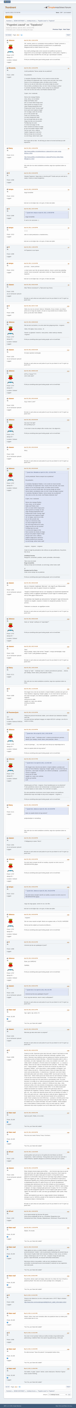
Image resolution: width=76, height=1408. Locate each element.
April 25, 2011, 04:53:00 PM (31, 914)
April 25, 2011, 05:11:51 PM (31, 942)
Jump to (45, 1394)
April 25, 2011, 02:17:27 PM (31, 759)
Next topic (66, 29)
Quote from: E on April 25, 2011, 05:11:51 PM (39, 990)
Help (57, 1406)
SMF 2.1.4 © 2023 (8, 1406)
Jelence (11, 40)
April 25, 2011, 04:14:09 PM (31, 838)
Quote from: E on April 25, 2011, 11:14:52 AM (39, 763)
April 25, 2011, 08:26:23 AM (31, 618)
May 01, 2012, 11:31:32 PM (30, 1332)
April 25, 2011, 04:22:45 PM (31, 859)
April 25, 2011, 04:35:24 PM (31, 886)
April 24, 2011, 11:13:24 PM (31, 263)
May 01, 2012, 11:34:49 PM (30, 1349)
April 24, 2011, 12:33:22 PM (31, 68)
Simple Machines (17, 1406)
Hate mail (12, 1010)
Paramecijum (14, 712)
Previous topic (57, 29)
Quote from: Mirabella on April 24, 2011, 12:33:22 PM (41, 472)
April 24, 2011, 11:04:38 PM (31, 227)
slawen (11, 285)
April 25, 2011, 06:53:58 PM (31, 1132)
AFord (11, 1152)
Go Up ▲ (70, 1406)
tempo (11, 189)
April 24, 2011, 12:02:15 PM (31, 40)
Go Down (8, 35)
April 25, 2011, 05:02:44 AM (31, 284)
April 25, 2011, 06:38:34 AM (31, 349)
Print (68, 35)
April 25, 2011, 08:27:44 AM (31, 646)
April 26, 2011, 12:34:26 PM (31, 1168)
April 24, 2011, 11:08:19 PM (31, 247)
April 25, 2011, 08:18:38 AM (31, 447)
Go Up (7, 1386)
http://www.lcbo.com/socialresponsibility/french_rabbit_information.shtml (45, 1302)
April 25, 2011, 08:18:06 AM (31, 419)
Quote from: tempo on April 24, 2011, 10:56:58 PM (40, 212)
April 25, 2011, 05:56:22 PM (31, 1029)
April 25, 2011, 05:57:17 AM (31, 305)
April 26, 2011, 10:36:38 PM (31, 1211)
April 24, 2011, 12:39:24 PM (31, 148)
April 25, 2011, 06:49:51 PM (31, 1112)
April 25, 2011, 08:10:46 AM (31, 398)
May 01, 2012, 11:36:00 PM (30, 1368)
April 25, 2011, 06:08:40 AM (31, 322)
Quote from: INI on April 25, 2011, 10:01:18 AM (39, 733)
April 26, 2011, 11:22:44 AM (31, 1151)
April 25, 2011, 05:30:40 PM (31, 958)
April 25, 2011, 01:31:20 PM (31, 712)
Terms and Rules (63, 1406)
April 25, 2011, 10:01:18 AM (31, 667)
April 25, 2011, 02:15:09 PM (31, 729)
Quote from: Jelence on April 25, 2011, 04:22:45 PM (41, 890)
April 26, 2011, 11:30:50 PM (31, 1227)
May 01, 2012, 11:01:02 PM (30, 1295)
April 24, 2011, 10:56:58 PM (31, 189)
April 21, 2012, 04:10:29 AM (31, 1247)
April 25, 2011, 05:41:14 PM (31, 1009)
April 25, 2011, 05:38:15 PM (31, 985)
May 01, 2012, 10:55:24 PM (30, 1275)
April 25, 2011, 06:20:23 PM (31, 1050)
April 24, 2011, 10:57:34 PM (31, 208)
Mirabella (12, 68)
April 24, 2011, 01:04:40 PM (31, 173)
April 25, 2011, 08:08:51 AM (31, 370)
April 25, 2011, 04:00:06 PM (31, 805)
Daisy (11, 148)
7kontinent (10, 7)
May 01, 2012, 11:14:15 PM (30, 1313)
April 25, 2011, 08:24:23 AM (31, 582)
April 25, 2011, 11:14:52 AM (31, 688)
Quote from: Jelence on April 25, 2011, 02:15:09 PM (41, 809)
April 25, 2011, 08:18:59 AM (31, 468)
